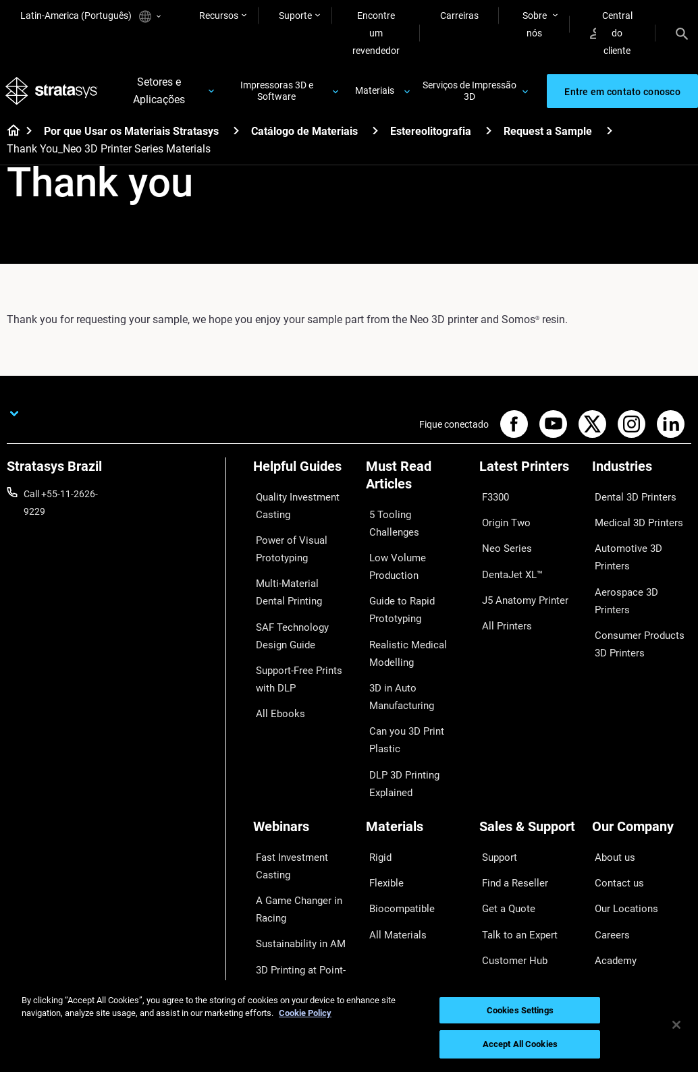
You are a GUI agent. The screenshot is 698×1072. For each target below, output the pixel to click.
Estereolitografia (430, 136)
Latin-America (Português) (90, 16)
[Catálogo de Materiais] (375, 135)
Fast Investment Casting (287, 807)
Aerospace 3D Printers (638, 558)
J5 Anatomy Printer (520, 577)
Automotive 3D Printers (640, 538)
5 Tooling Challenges (409, 516)
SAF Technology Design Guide (301, 619)
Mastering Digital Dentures (288, 939)
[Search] (682, 33)
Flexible (381, 818)
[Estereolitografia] (489, 135)
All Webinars (278, 968)
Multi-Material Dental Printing (296, 582)
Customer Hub (509, 877)
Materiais (374, 93)
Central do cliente (611, 33)
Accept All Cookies (520, 1044)
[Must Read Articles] (415, 484)
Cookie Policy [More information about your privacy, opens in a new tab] (305, 1013)
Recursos (218, 15)
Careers (608, 858)
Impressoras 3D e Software (277, 93)
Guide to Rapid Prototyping (396, 582)
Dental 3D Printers (630, 498)
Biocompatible (396, 838)
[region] (349, 1026)
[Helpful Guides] (302, 476)
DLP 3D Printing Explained (399, 731)
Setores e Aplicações (160, 93)
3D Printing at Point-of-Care (301, 902)
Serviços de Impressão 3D (469, 93)
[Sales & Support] (529, 776)
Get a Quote (504, 838)
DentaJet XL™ (508, 558)
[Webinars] (302, 776)
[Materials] (415, 776)
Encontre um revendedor (376, 33)
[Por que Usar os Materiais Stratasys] (236, 135)
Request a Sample (548, 136)
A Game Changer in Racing (293, 844)
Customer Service (515, 898)
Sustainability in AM (294, 873)
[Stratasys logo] (53, 94)
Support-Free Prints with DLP (294, 656)
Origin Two (502, 518)
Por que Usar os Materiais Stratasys (131, 136)
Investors (611, 917)
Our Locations (621, 838)
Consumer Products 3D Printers (640, 586)
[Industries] (641, 476)
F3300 (492, 498)
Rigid (376, 798)
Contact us (615, 818)
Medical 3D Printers (632, 518)
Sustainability (620, 898)
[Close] (676, 1025)
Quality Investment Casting (292, 507)
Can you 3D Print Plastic (401, 694)
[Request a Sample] (609, 135)
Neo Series (501, 538)
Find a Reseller (509, 818)
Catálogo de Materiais (304, 136)
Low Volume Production (392, 544)
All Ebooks (274, 685)
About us (611, 798)
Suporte (295, 15)
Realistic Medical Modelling (400, 619)
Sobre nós (534, 24)
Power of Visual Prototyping (286, 544)
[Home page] (9, 136)
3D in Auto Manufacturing (397, 656)
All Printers (502, 597)
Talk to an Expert (514, 858)
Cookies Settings (520, 1010)
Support (496, 798)
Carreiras (459, 15)
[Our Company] (641, 776)
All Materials (391, 858)
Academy (611, 877)
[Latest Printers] (529, 476)
